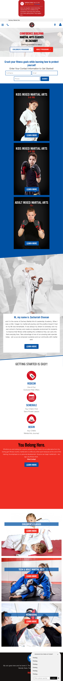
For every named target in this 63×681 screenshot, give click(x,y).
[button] (31, 24)
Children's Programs (22, 49)
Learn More (32, 135)
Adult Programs (43, 49)
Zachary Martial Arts (14, 20)
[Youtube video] (31, 486)
